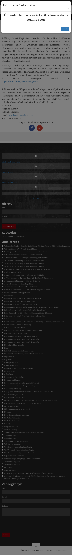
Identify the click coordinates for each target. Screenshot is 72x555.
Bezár (64, 29)
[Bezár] (68, 8)
